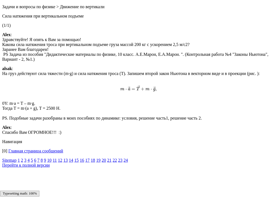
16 (82, 160)
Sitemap (9, 160)
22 (115, 160)
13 (65, 160)
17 (87, 160)
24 (126, 160)
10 (49, 160)
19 (98, 160)
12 (60, 160)
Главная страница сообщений (35, 151)
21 (109, 160)
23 (120, 160)
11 (55, 160)
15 (76, 160)
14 (71, 160)
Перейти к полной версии (26, 165)
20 (104, 160)
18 (93, 160)
